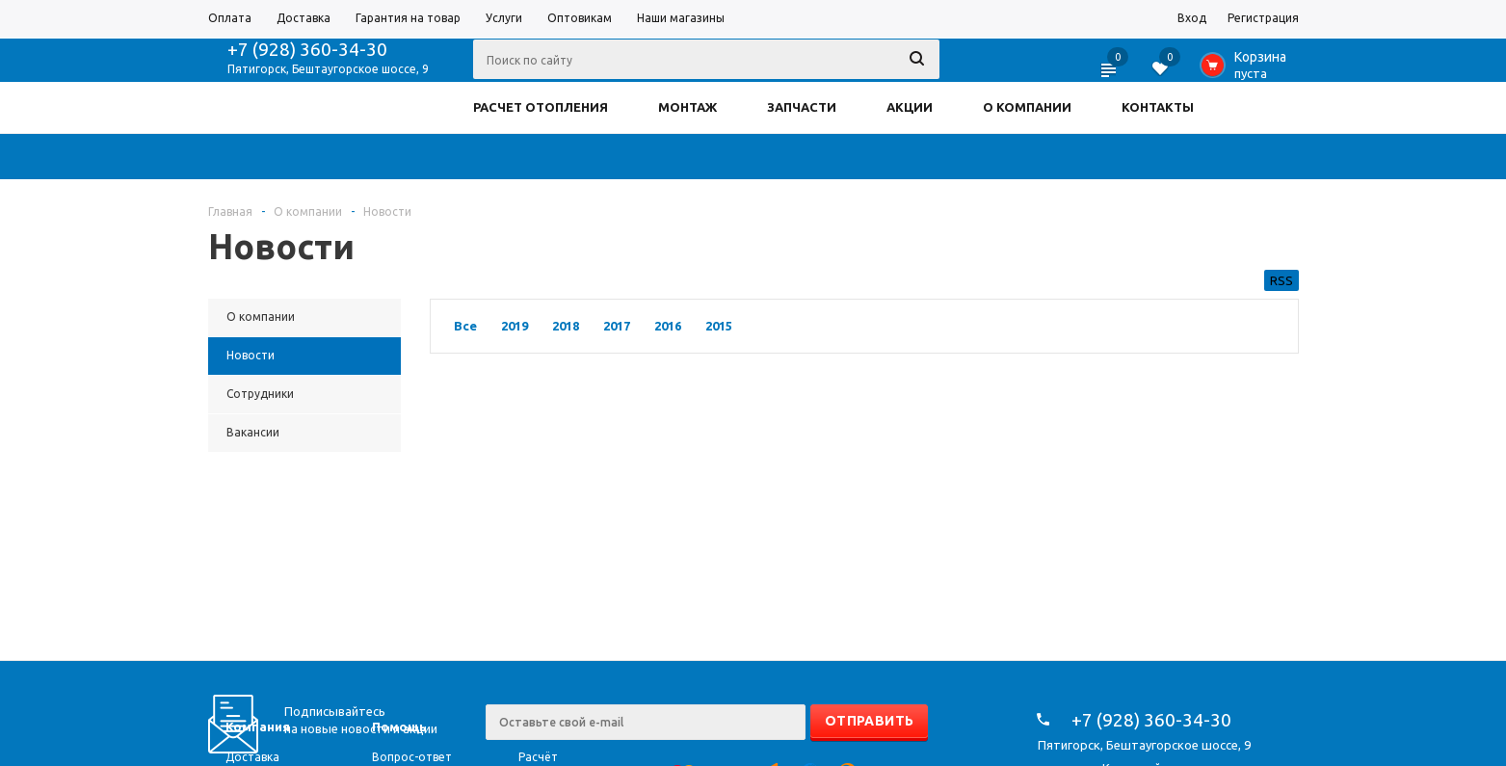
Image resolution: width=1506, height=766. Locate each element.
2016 (667, 325)
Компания (257, 726)
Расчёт (538, 757)
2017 (616, 325)
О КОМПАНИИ (1027, 107)
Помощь (399, 726)
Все (465, 325)
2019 (514, 325)
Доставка (252, 757)
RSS (1281, 280)
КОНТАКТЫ (1158, 107)
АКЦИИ (909, 107)
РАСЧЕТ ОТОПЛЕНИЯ (540, 107)
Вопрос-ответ (412, 757)
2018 (565, 325)
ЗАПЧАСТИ (801, 107)
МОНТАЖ (687, 107)
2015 (718, 325)
